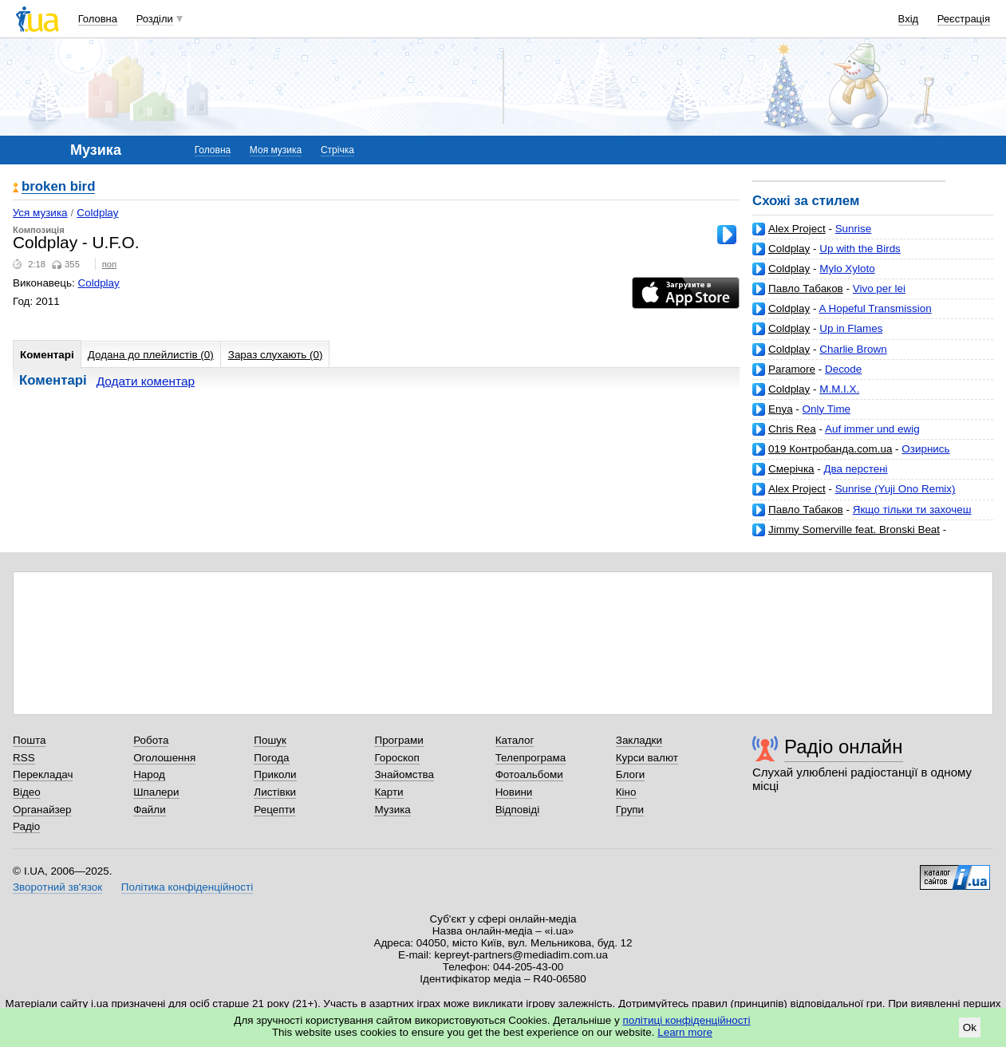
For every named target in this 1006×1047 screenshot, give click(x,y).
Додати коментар (146, 381)
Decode (843, 369)
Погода (271, 758)
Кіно (626, 792)
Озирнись (925, 449)
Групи (630, 810)
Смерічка (791, 469)
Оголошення (164, 758)
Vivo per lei (879, 288)
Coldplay (789, 249)
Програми (398, 740)
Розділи (154, 19)
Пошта (29, 740)
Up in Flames (850, 328)
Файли (149, 810)
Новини (514, 792)
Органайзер (42, 810)
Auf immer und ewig (872, 429)
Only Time (826, 409)
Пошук (270, 740)
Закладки (639, 740)
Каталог (515, 740)
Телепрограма (530, 758)
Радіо (26, 826)
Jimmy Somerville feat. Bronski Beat (854, 529)
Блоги (630, 774)
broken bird (58, 187)
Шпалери (156, 792)
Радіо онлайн (843, 746)
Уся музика (40, 213)
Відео (27, 792)
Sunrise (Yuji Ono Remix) (895, 489)
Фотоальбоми (529, 774)
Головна (97, 19)
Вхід (908, 19)
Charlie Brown (852, 349)
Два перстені (855, 469)
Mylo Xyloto (846, 269)
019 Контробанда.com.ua (830, 449)
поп (109, 264)
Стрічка (337, 150)
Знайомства (404, 774)
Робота (150, 740)
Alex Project (797, 229)
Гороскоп (396, 758)
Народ (149, 774)
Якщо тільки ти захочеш (912, 510)
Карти (388, 792)
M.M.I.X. (839, 389)
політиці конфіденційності (687, 1020)
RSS (24, 758)
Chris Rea (792, 429)
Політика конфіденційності (187, 887)
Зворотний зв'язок (57, 887)
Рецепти (274, 810)
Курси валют (647, 758)
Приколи (275, 774)
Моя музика (276, 150)
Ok (969, 1027)
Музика (392, 810)
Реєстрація (963, 19)
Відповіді (517, 810)
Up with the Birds (860, 249)
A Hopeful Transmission (875, 308)
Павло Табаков (805, 288)
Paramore (791, 369)
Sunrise (853, 229)
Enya (780, 409)
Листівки (275, 792)
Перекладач (43, 774)
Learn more (684, 1032)
